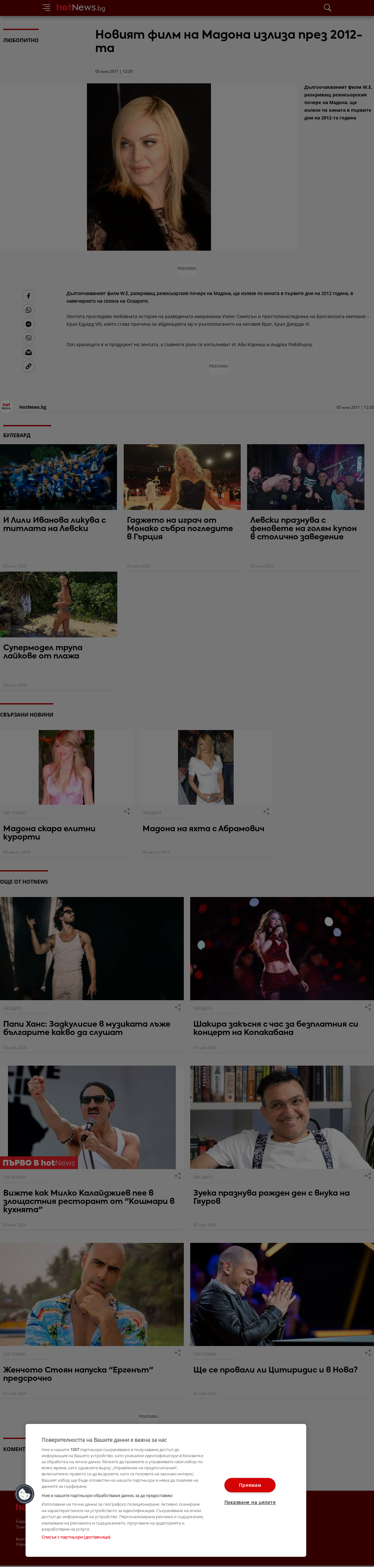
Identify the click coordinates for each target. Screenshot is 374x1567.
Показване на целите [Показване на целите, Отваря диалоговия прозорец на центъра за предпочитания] (250, 1502)
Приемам (250, 1485)
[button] (24, 1494)
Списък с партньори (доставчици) (76, 1537)
